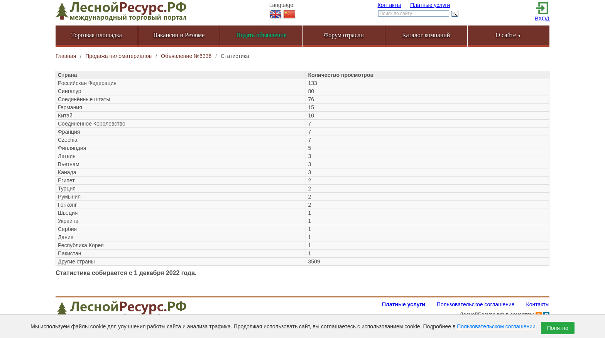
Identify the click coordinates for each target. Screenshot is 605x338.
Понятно (557, 328)
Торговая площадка (96, 35)
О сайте (508, 35)
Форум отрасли (344, 35)
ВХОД (542, 18)
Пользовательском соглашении (496, 326)
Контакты (389, 5)
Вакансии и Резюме (178, 35)
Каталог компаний (426, 35)
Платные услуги (430, 5)
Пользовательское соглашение (476, 304)
